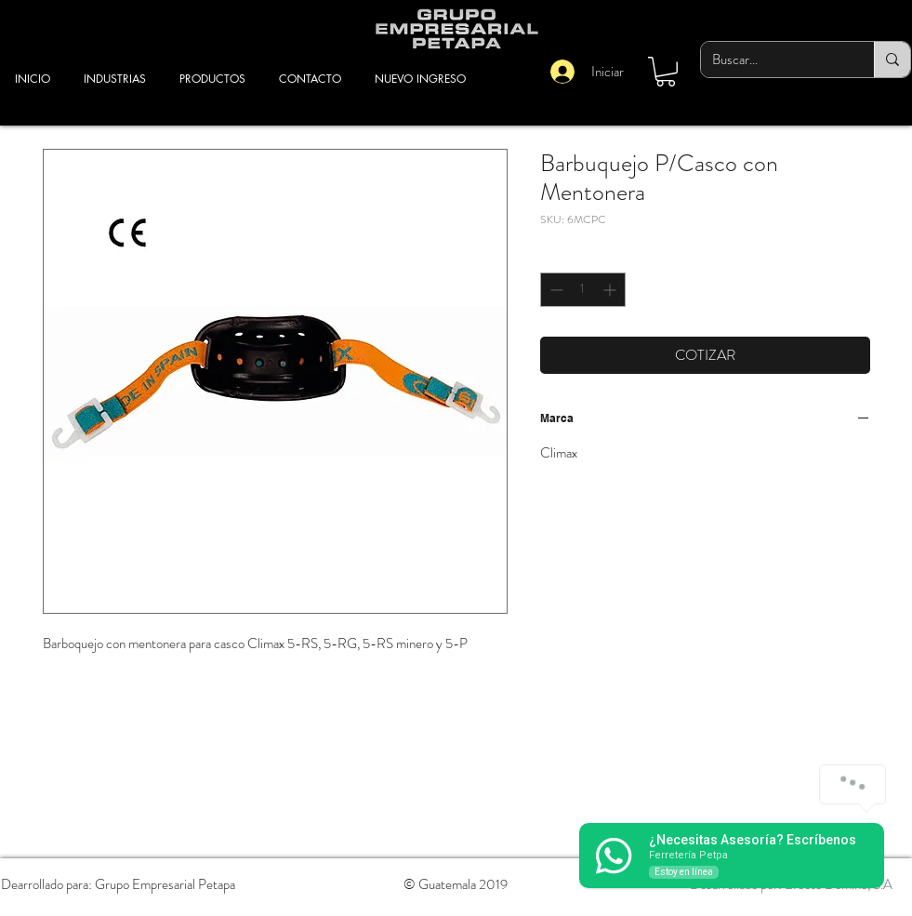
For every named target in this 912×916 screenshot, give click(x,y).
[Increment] (611, 289)
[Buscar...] (773, 59)
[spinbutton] (583, 289)
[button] (665, 71)
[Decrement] (554, 289)
